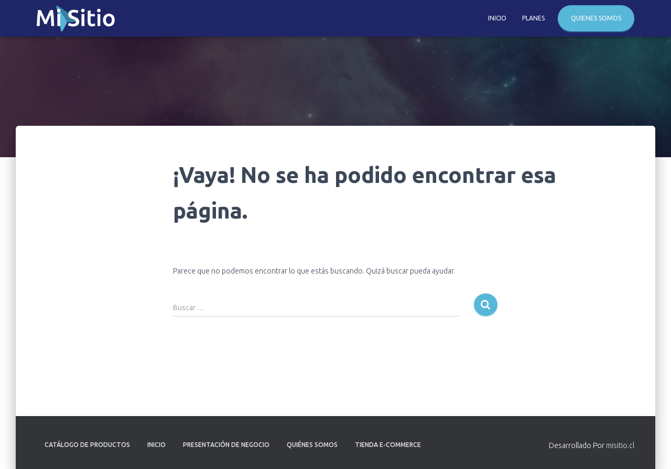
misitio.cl (620, 445)
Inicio (497, 18)
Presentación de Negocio (226, 444)
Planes (533, 18)
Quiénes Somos (312, 444)
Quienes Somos (596, 18)
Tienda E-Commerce (388, 444)
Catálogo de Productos (87, 444)
